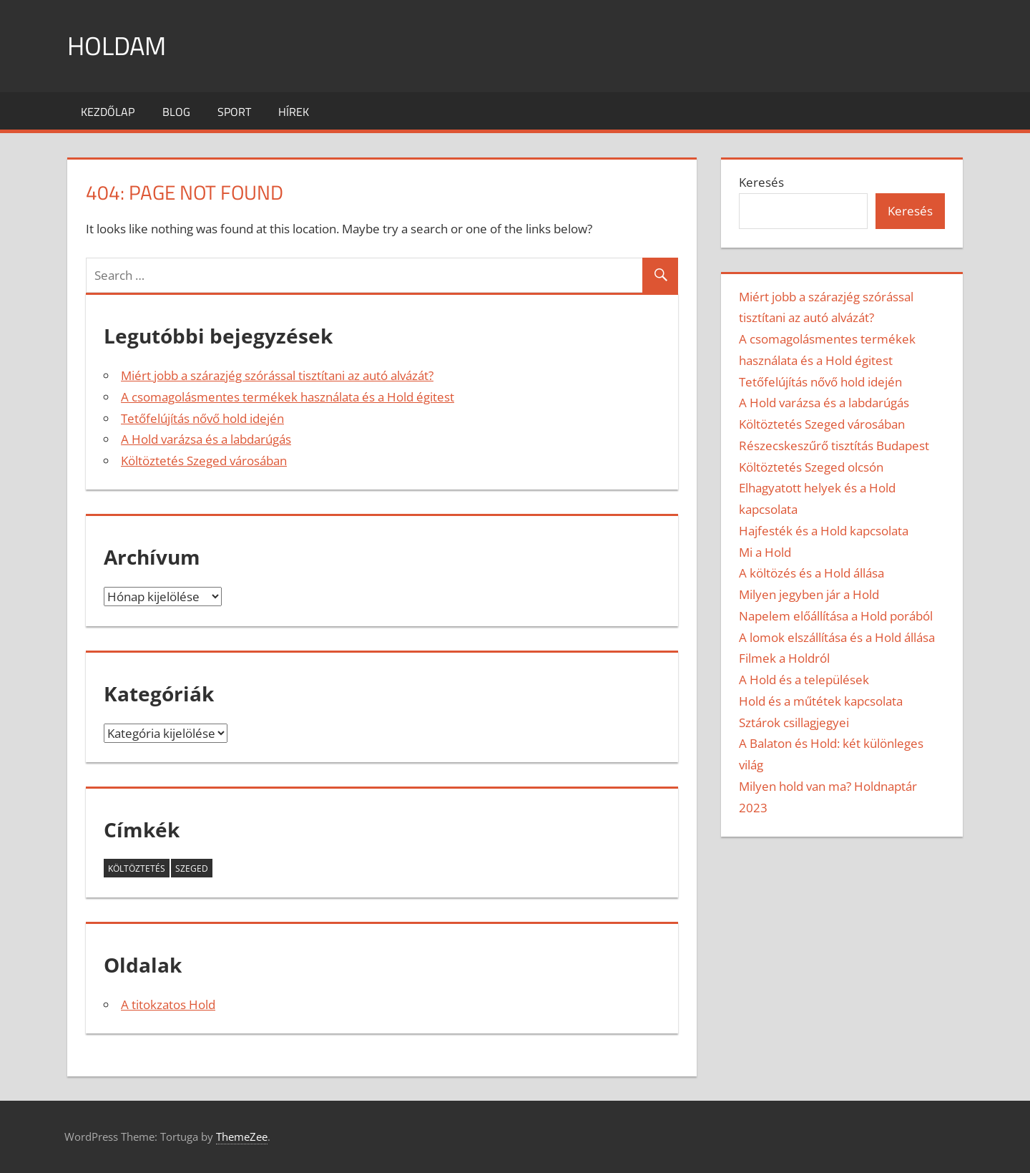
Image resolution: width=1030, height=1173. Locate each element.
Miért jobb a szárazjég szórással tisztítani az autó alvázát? (277, 375)
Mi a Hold (765, 552)
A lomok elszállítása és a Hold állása (837, 637)
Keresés (761, 182)
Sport (234, 111)
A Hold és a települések (804, 679)
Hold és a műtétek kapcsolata (821, 701)
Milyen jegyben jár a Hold (809, 594)
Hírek (293, 111)
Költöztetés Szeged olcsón (811, 467)
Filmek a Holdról (784, 658)
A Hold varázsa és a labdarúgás (206, 439)
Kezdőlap (107, 111)
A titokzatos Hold (168, 1004)
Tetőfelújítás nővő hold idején (202, 418)
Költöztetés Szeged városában (204, 460)
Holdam (116, 45)
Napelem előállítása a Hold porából (836, 616)
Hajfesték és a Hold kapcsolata (823, 530)
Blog (176, 111)
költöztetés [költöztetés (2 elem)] (136, 868)
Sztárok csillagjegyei (794, 722)
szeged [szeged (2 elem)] (191, 868)
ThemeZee (242, 1136)
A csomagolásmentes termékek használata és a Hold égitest (287, 397)
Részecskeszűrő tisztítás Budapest (834, 445)
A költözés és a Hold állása (811, 573)
